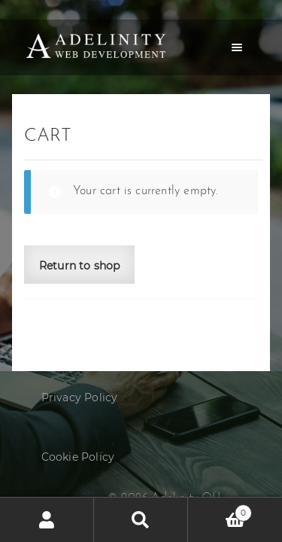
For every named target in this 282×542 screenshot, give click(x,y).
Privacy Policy (79, 397)
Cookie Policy (78, 457)
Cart (220, 510)
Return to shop (79, 266)
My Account (47, 520)
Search (141, 520)
